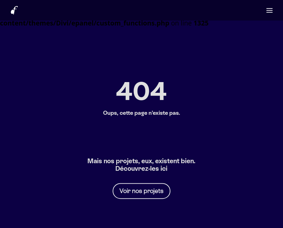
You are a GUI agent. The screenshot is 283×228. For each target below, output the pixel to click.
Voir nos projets (141, 191)
